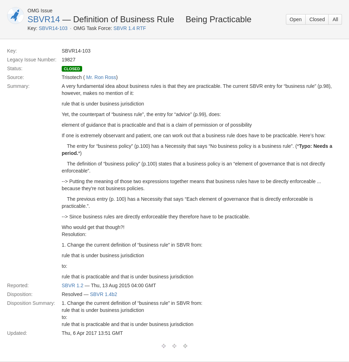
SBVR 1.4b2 (103, 294)
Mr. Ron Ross (101, 77)
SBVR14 (43, 19)
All (335, 19)
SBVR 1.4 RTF (130, 28)
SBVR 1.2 (72, 285)
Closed (317, 19)
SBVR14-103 (53, 28)
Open (296, 19)
